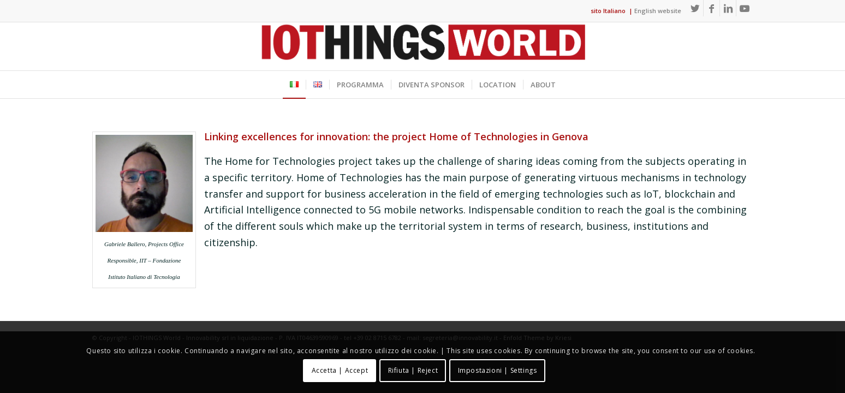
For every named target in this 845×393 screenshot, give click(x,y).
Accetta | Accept (340, 370)
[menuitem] (294, 84)
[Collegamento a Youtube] (744, 8)
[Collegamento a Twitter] (695, 8)
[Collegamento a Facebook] (711, 8)
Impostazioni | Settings (497, 370)
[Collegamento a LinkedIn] (728, 8)
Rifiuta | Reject (413, 370)
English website (657, 11)
